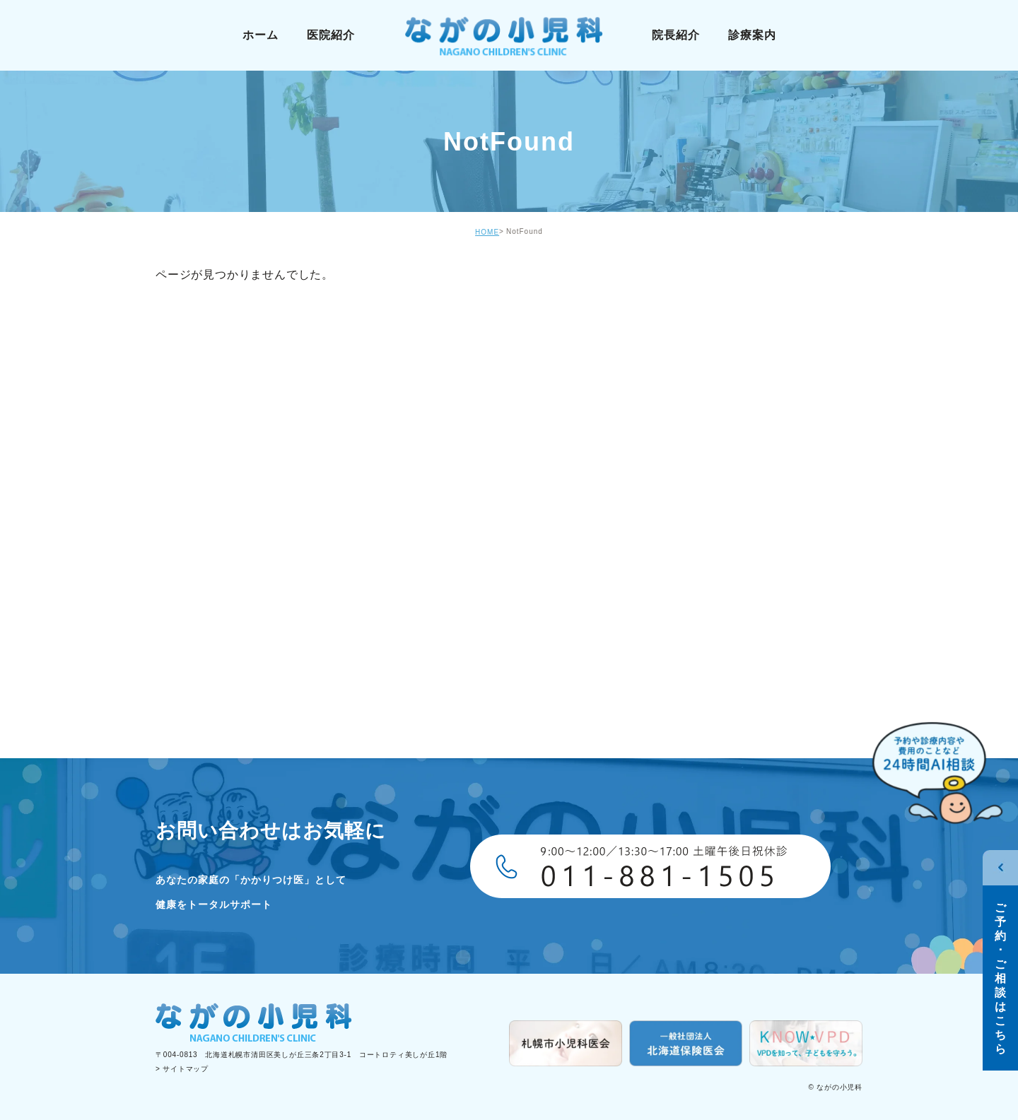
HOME (487, 232)
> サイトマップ (182, 1069)
